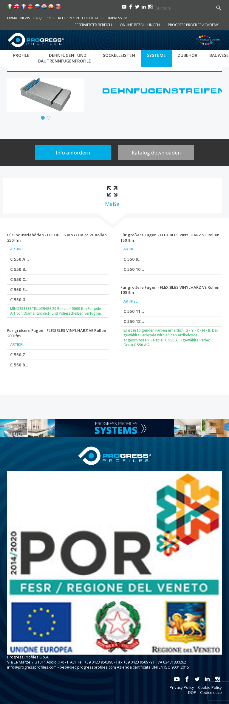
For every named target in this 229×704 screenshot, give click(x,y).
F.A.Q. (38, 18)
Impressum (117, 18)
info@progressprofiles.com (32, 667)
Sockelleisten (119, 55)
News (25, 18)
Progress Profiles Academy (193, 24)
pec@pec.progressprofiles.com (88, 667)
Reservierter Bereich (93, 24)
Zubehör (187, 55)
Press (50, 18)
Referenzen (68, 18)
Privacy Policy (182, 687)
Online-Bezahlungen (140, 24)
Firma (12, 18)
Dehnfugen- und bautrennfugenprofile (64, 58)
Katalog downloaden (156, 152)
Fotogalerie (93, 18)
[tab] (112, 195)
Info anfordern (73, 152)
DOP (192, 692)
